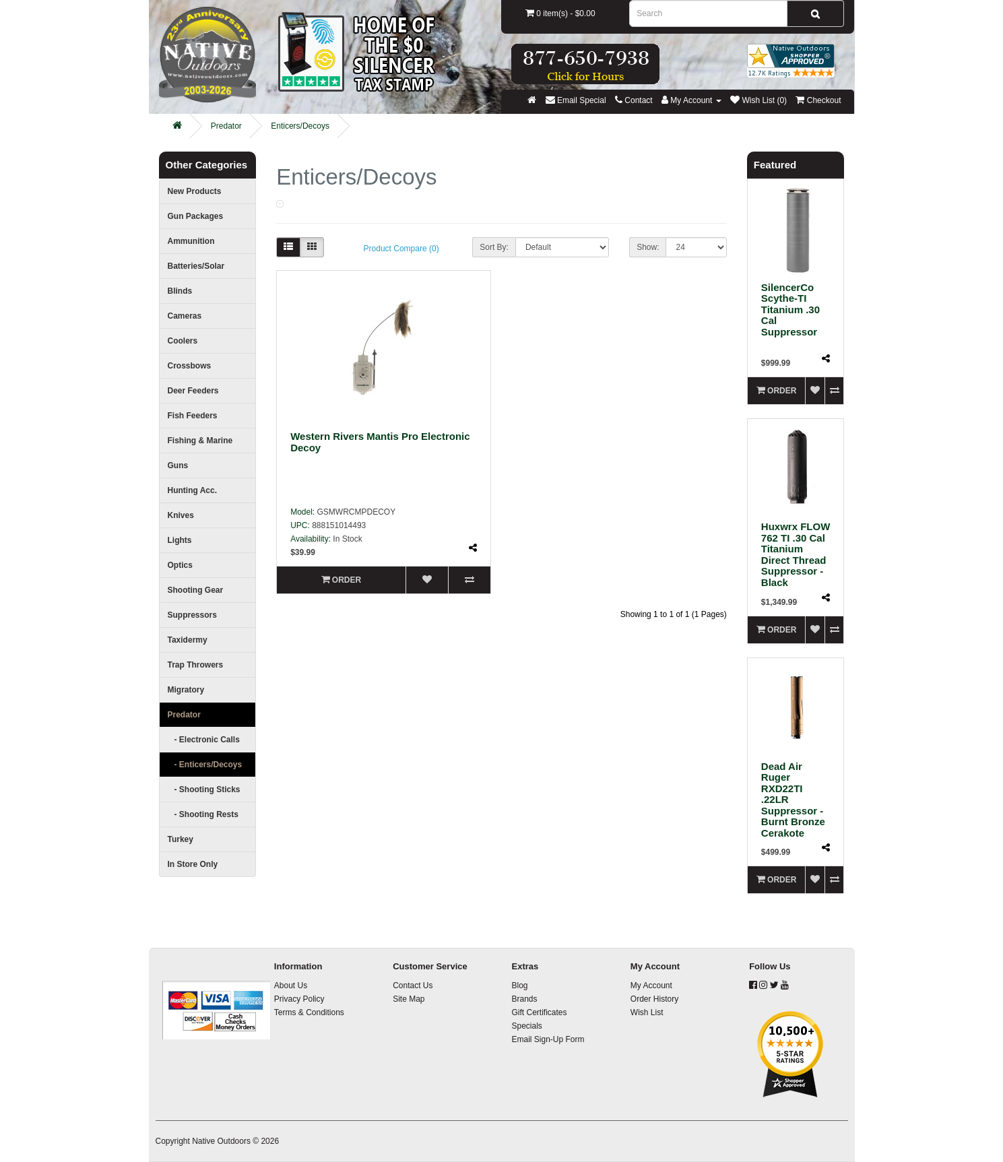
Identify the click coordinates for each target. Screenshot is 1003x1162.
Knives (181, 515)
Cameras (185, 316)
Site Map (408, 999)
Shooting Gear (196, 590)
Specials (526, 1026)
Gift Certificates (539, 1012)
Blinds (180, 291)
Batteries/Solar (196, 266)
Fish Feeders (193, 415)
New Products (195, 191)
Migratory (186, 690)
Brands (524, 999)
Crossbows (190, 365)
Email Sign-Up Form (547, 1039)
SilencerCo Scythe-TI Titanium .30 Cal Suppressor (790, 309)
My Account (651, 985)
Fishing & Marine (200, 440)
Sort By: (494, 247)
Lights (180, 540)
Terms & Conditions (309, 1012)
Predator (226, 126)
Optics (180, 565)
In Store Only (193, 864)
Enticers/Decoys (300, 126)
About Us (290, 985)
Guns (178, 465)
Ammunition (191, 241)
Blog (519, 985)
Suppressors (192, 615)
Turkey (180, 839)
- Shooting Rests (203, 814)
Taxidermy (187, 640)
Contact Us (412, 985)
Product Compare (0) (401, 248)
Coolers (183, 341)
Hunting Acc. (193, 490)
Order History (654, 999)
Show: (648, 247)
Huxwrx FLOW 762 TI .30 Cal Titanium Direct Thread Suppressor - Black (796, 554)
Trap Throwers (196, 665)
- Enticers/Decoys (205, 764)
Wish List (647, 1012)
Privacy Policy (299, 999)
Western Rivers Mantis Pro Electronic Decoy (380, 441)
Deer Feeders (193, 390)
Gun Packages (196, 216)
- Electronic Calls (204, 739)
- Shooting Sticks (204, 789)
